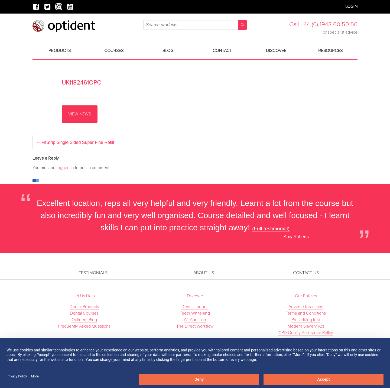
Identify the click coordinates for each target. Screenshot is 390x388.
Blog (167, 50)
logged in (65, 167)
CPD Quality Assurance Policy (305, 332)
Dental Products (84, 306)
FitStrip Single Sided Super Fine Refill (75, 142)
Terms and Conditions (306, 313)
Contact (222, 50)
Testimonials (93, 273)
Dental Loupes (194, 306)
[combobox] (194, 25)
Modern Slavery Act (306, 326)
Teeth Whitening (195, 313)
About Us (203, 273)
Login (351, 6)
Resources (330, 50)
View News (79, 114)
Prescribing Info (305, 319)
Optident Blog (84, 319)
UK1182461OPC (81, 82)
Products (59, 50)
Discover (276, 50)
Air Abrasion (195, 319)
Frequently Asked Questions (84, 326)
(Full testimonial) (271, 228)
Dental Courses (84, 313)
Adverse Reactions (305, 306)
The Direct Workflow (195, 326)
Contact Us (306, 273)
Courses (113, 50)
